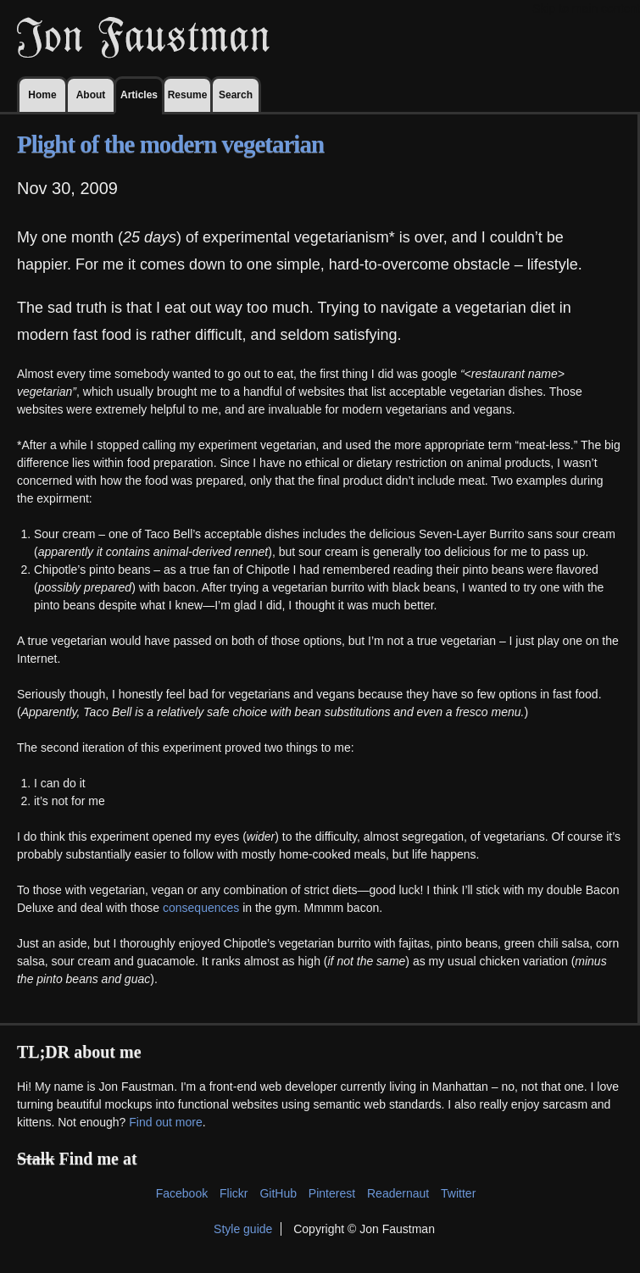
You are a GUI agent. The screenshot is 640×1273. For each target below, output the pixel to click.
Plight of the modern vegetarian (170, 144)
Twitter (458, 1193)
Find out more (165, 1122)
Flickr (234, 1193)
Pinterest (332, 1193)
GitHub (278, 1193)
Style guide (243, 1229)
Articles (139, 95)
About (91, 95)
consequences (201, 907)
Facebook (182, 1193)
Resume (188, 95)
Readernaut (398, 1193)
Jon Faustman (143, 37)
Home (42, 95)
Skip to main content (586, 8)
